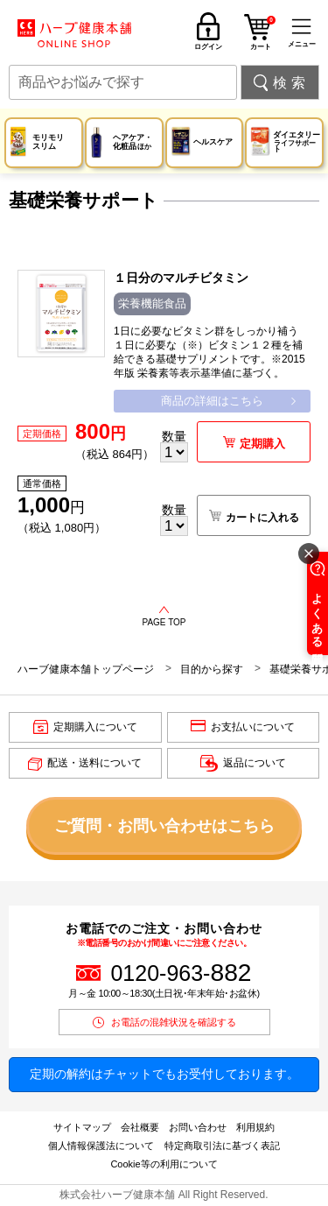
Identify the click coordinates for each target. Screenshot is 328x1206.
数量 (174, 436)
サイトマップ (82, 1127)
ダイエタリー (297, 141)
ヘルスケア (213, 142)
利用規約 (255, 1127)
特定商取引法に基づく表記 (222, 1145)
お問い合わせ (198, 1127)
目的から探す (211, 669)
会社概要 (140, 1127)
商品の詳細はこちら (212, 400)
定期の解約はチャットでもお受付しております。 (164, 1074)
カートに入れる (262, 517)
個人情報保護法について (101, 1145)
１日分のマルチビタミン (181, 278)
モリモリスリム (48, 141)
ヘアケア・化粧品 (132, 141)
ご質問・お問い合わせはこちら (164, 826)
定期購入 (262, 443)
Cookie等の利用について (163, 1164)
